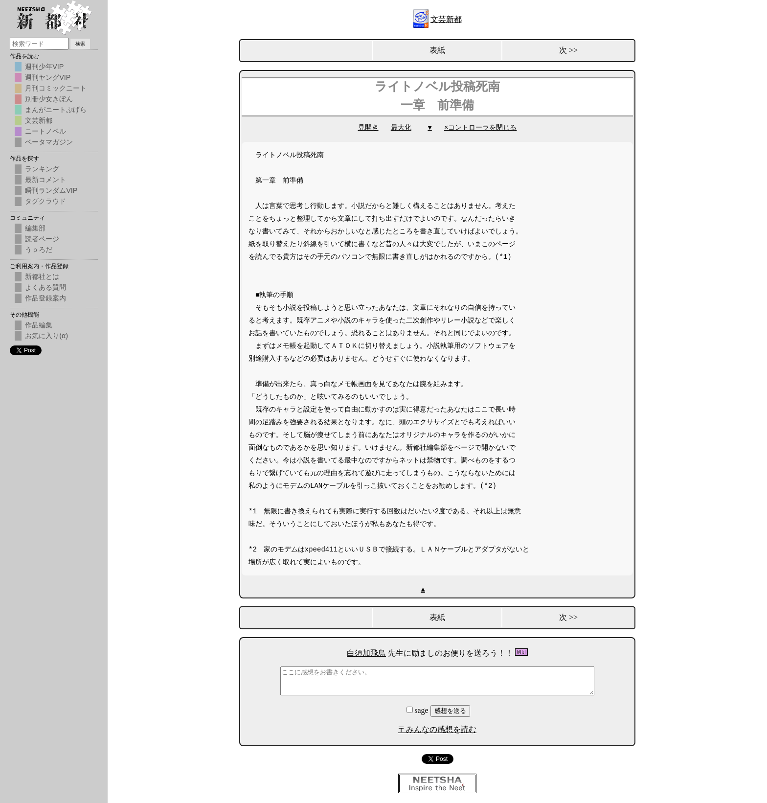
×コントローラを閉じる (480, 127)
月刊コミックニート (56, 88)
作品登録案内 (45, 298)
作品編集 (38, 325)
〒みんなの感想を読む (437, 729)
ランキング (42, 169)
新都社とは (42, 276)
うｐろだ (38, 249)
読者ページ (42, 239)
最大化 (401, 127)
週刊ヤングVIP (47, 77)
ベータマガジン (49, 142)
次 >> (568, 50)
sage (418, 710)
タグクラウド (45, 201)
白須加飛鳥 (366, 653)
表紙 (437, 50)
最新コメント (45, 180)
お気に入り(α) (46, 336)
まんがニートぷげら (56, 110)
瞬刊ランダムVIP (51, 190)
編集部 (35, 228)
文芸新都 (446, 19)
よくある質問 (45, 287)
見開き (368, 127)
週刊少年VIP (44, 66)
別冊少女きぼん (49, 99)
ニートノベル (45, 131)
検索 (80, 43)
